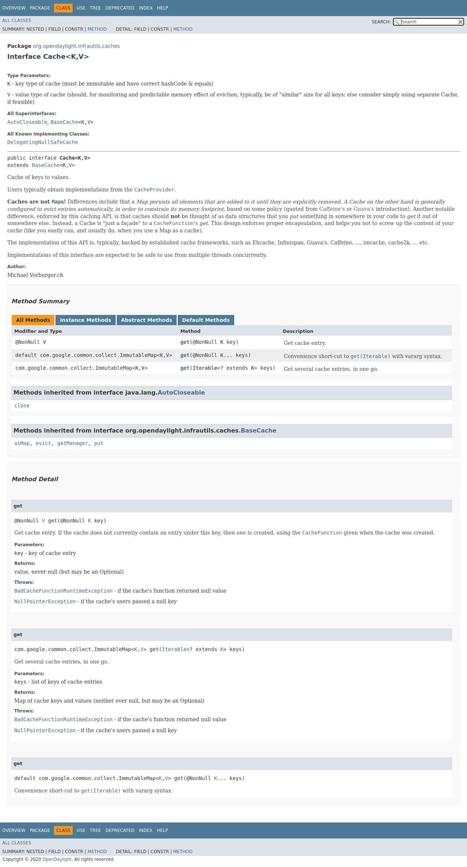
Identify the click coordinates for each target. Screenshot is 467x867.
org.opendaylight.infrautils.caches (76, 46)
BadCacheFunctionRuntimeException (63, 591)
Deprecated (120, 8)
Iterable (205, 368)
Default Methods (206, 320)
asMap (22, 443)
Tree (95, 8)
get (184, 342)
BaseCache (64, 122)
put (98, 443)
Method (97, 29)
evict (43, 443)
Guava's (364, 209)
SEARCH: (381, 21)
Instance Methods (85, 320)
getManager (72, 443)
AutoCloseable (27, 122)
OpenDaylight (57, 859)
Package (40, 8)
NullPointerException (45, 601)
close (22, 405)
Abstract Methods (146, 320)
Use (81, 8)
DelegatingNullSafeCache (42, 142)
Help (162, 8)
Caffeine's (332, 209)
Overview (14, 8)
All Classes (16, 20)
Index (146, 8)
